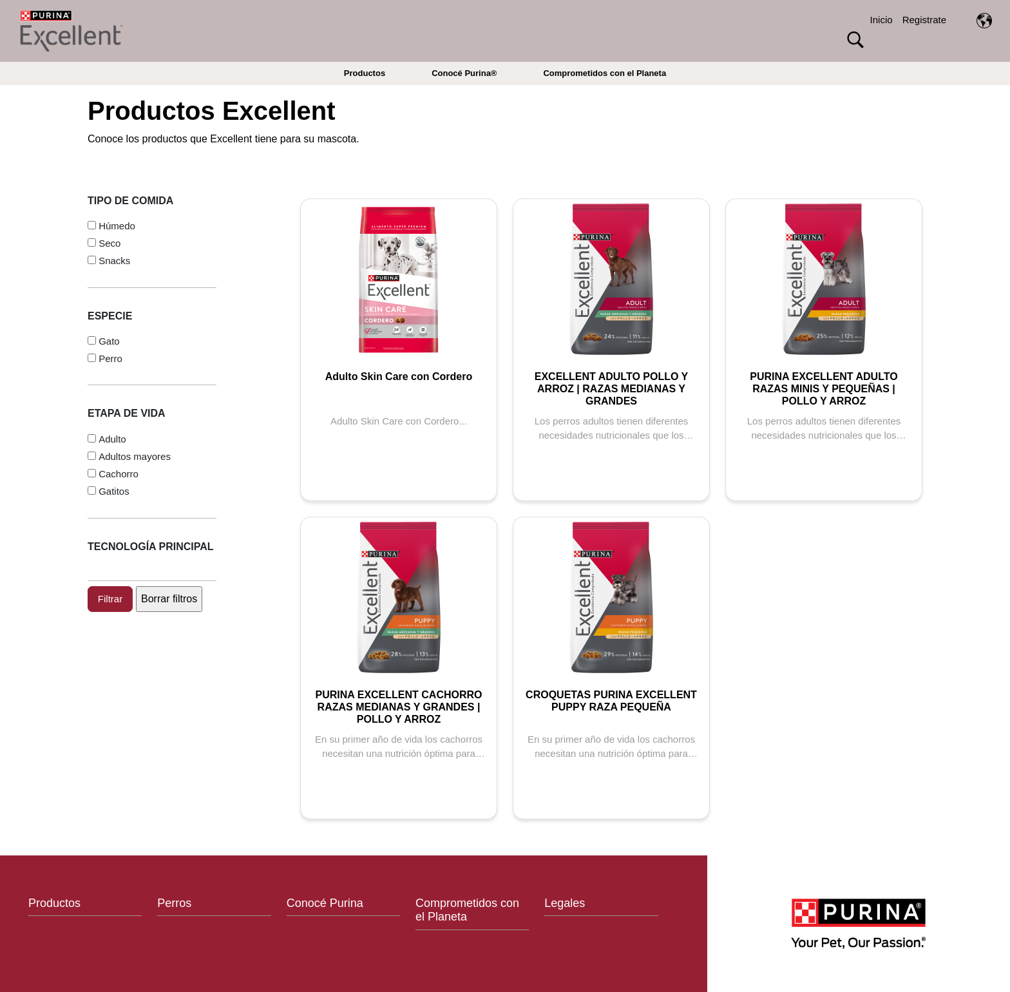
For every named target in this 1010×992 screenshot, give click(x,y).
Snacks (114, 260)
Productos (364, 73)
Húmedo (117, 225)
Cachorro (118, 473)
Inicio (881, 19)
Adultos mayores (135, 456)
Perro (110, 358)
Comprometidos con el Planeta (604, 73)
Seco (109, 243)
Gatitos (114, 491)
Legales (564, 903)
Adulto (112, 439)
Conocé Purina (325, 903)
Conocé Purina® (464, 73)
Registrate (924, 19)
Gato (109, 341)
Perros (174, 903)
